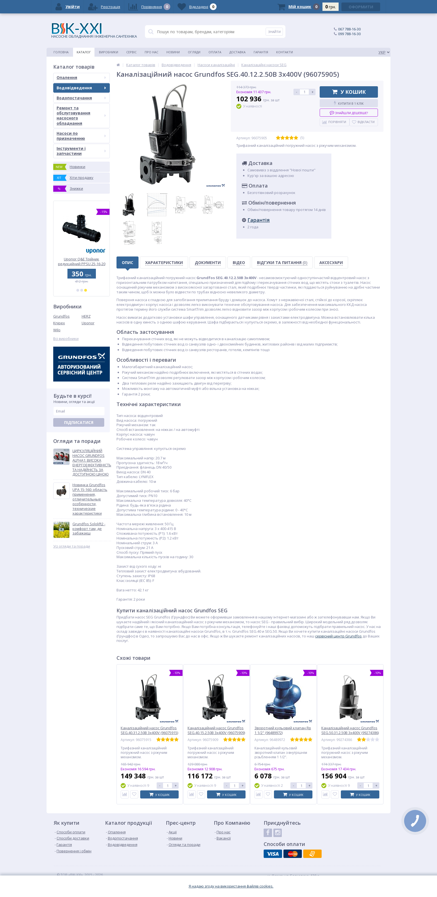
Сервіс (131, 52)
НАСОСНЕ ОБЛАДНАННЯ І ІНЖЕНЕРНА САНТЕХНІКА (94, 31)
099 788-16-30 (349, 33)
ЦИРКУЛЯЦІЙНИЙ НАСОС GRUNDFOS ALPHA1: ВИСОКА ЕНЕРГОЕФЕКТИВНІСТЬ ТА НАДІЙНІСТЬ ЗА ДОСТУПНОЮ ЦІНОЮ (91, 462)
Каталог (84, 52)
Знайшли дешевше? (349, 112)
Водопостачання (81, 97)
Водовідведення (81, 87)
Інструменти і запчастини (81, 151)
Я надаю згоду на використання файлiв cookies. (231, 886)
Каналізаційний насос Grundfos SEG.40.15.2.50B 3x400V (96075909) (216, 730)
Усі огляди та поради (71, 546)
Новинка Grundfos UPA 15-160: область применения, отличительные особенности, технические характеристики (89, 499)
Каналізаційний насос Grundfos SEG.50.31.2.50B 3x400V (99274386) (350, 730)
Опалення (81, 77)
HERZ (86, 316)
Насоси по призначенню (81, 136)
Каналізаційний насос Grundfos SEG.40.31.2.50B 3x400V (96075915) (149, 730)
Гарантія (261, 52)
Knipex (59, 322)
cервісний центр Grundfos (338, 636)
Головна (61, 52)
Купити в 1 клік (349, 103)
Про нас (151, 52)
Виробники (108, 52)
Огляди (194, 52)
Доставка (237, 52)
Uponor (88, 322)
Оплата (214, 52)
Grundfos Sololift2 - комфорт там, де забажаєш (88, 529)
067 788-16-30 (349, 29)
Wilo (56, 329)
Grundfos (61, 316)
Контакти (284, 52)
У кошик (349, 91)
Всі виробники (66, 338)
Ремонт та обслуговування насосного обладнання (81, 115)
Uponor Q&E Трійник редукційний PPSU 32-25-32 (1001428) (81, 261)
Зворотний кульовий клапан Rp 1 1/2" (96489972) (282, 730)
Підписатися (78, 422)
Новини (173, 52)
